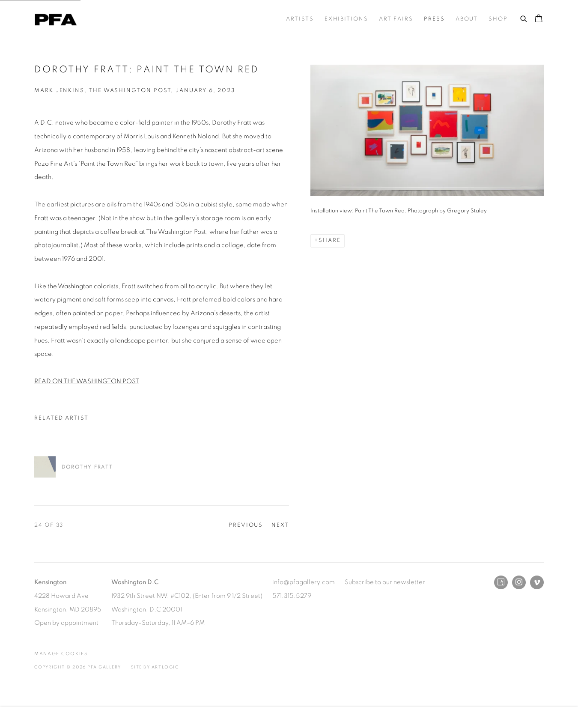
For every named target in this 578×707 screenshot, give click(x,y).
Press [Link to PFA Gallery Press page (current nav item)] (434, 19)
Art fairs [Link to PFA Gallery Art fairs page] (396, 19)
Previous (246, 525)
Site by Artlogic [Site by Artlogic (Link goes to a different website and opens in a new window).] (155, 667)
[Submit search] (524, 17)
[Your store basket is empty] (538, 19)
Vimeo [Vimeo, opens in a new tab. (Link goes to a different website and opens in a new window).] (537, 582)
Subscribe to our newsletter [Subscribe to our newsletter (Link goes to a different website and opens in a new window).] (385, 582)
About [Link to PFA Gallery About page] (467, 19)
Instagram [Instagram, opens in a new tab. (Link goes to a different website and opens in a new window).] (519, 582)
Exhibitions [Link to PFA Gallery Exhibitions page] (346, 19)
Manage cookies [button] (61, 653)
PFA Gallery (55, 19)
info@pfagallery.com (303, 582)
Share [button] (330, 240)
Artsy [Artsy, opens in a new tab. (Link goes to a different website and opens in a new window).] (501, 582)
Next (280, 525)
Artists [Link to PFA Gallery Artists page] (299, 19)
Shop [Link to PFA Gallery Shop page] (498, 19)
